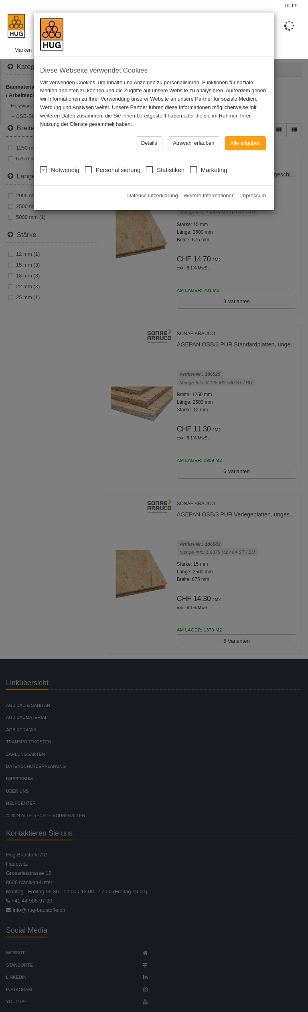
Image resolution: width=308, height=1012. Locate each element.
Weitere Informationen (209, 195)
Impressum (253, 195)
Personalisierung (113, 169)
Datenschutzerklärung (152, 195)
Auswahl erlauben (193, 143)
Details (149, 143)
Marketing (208, 169)
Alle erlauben (245, 143)
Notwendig (59, 169)
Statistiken (165, 169)
